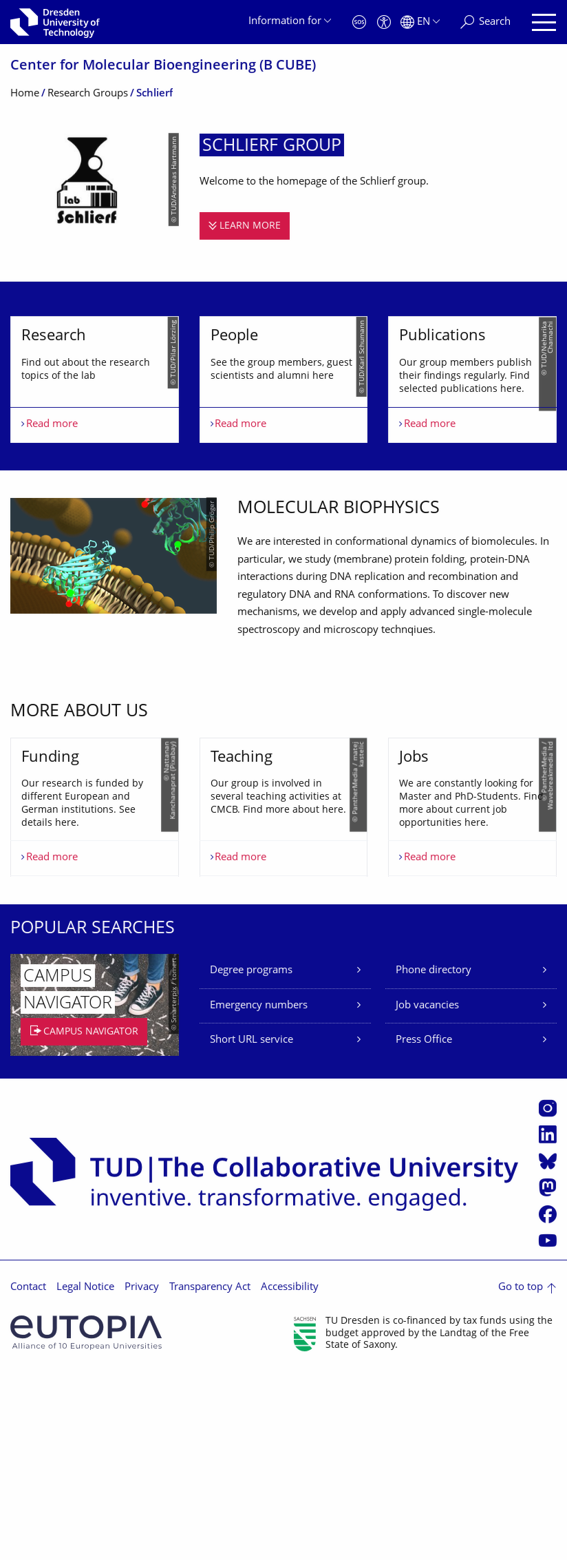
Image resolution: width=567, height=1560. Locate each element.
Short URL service (251, 1228)
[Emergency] (359, 22)
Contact (28, 1475)
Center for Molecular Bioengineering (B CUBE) (163, 66)
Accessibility (290, 1475)
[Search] (485, 22)
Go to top (520, 1475)
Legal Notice (85, 1475)
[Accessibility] (384, 22)
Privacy (142, 1475)
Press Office (424, 1228)
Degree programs (251, 1158)
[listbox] (283, 426)
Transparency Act (209, 1475)
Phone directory (433, 1158)
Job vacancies (427, 1192)
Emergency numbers (259, 1192)
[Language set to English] (420, 22)
